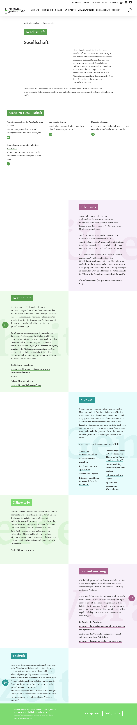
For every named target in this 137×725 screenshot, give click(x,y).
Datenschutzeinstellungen (23, 718)
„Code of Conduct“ (115, 274)
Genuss (58, 10)
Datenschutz (76, 2)
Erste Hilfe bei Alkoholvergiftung (26, 385)
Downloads (114, 2)
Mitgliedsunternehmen (89, 261)
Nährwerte (70, 10)
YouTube (130, 2)
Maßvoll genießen (31, 23)
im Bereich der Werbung (90, 622)
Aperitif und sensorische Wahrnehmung (113, 485)
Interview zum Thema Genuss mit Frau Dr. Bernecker (89, 481)
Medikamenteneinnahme (35, 349)
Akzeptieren (92, 713)
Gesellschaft (103, 10)
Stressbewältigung (99, 122)
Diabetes (44, 345)
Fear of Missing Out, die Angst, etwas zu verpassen (25, 123)
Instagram (121, 2)
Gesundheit (47, 10)
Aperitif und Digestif (88, 473)
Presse (104, 2)
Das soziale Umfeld (57, 122)
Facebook (126, 2)
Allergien (53, 345)
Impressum (96, 2)
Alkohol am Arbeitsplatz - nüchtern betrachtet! (23, 146)
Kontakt (87, 2)
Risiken (14, 377)
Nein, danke (112, 713)
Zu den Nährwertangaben (22, 550)
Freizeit (116, 10)
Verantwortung (86, 10)
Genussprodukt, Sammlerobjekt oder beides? (115, 467)
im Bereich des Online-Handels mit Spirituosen (100, 641)
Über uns (35, 10)
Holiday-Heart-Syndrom (22, 381)
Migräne (14, 349)
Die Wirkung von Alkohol (22, 365)
